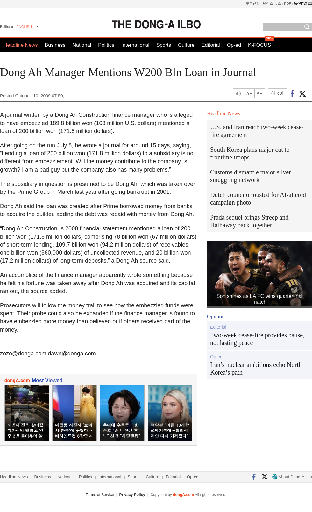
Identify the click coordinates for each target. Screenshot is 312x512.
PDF (287, 3)
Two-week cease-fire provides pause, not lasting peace (257, 339)
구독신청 (253, 3)
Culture (186, 45)
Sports (163, 45)
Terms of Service (100, 495)
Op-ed (234, 45)
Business (55, 45)
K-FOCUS (259, 45)
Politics (106, 45)
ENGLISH (24, 27)
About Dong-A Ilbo (292, 476)
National (82, 45)
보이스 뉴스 (272, 3)
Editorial (211, 45)
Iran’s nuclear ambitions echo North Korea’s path (256, 368)
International (135, 45)
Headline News (21, 45)
